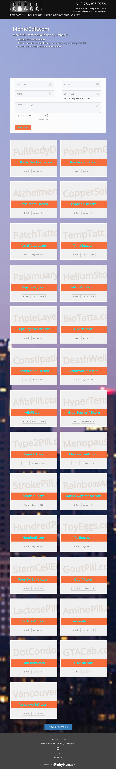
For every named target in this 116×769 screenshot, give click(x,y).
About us (58, 757)
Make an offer (38, 171)
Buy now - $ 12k (88, 421)
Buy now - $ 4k (38, 380)
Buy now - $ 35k (38, 505)
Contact (58, 753)
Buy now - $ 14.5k (38, 463)
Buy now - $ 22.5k (88, 463)
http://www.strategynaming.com (26, 14)
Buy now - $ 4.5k (88, 255)
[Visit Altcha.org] (46, 116)
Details (26, 171)
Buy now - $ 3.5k (88, 630)
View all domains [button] (58, 726)
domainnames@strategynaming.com (58, 743)
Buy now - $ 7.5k (38, 296)
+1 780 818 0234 (58, 739)
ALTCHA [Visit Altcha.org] (46, 119)
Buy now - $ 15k (38, 547)
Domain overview (53, 14)
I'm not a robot (26, 115)
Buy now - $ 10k (38, 255)
